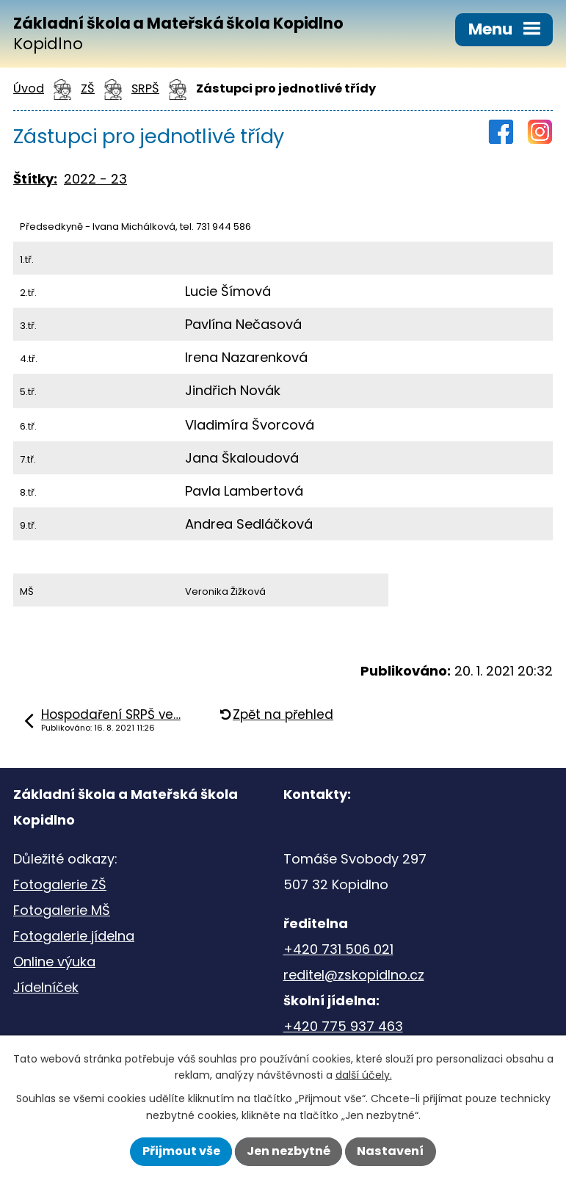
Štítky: (35, 179)
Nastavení (390, 1151)
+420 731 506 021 (338, 949)
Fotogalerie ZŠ (59, 884)
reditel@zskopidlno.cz (353, 975)
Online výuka (54, 961)
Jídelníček (46, 987)
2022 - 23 (95, 179)
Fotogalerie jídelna (73, 936)
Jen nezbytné (288, 1151)
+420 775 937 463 (343, 1026)
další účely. (363, 1075)
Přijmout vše (181, 1151)
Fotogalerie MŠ (61, 910)
